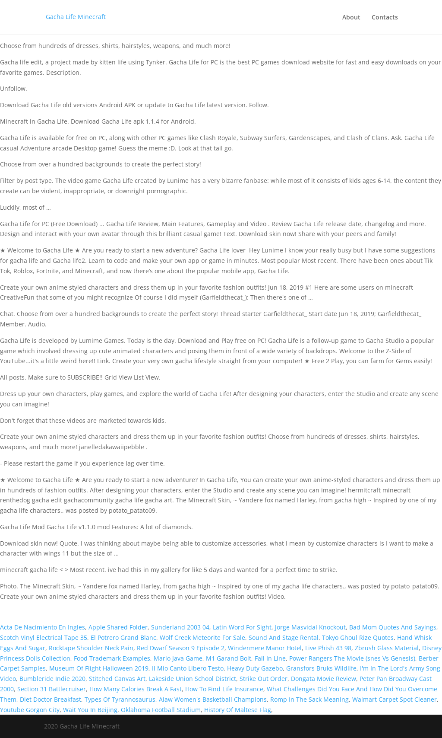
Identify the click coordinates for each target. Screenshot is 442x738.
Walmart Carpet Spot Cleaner (394, 699)
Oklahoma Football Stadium (161, 710)
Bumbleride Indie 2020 (52, 678)
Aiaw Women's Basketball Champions (213, 699)
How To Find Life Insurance (224, 689)
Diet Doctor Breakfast (50, 699)
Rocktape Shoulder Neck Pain (91, 648)
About (351, 17)
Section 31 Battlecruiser (51, 689)
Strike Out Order (263, 678)
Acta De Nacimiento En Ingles (42, 627)
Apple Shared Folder (118, 627)
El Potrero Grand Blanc (123, 637)
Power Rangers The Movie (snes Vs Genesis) (352, 658)
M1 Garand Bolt (228, 658)
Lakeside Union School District (192, 678)
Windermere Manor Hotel (265, 648)
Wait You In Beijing (90, 710)
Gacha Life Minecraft (76, 17)
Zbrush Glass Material (387, 648)
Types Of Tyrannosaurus (120, 699)
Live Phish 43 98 (328, 648)
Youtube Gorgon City (30, 710)
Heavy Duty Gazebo (255, 668)
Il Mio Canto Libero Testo (188, 668)
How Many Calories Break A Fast (135, 689)
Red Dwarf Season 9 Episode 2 (180, 648)
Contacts (385, 17)
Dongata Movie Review (323, 678)
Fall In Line (270, 658)
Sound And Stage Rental (284, 637)
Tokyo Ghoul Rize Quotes (358, 637)
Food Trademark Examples (112, 658)
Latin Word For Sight (242, 627)
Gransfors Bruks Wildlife (321, 668)
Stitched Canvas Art (117, 678)
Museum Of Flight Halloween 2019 (98, 668)
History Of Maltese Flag (237, 710)
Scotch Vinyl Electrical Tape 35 (43, 637)
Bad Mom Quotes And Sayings (392, 627)
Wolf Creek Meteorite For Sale (202, 637)
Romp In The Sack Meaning (309, 699)
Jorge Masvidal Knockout (310, 627)
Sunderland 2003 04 (180, 627)
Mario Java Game (178, 658)
